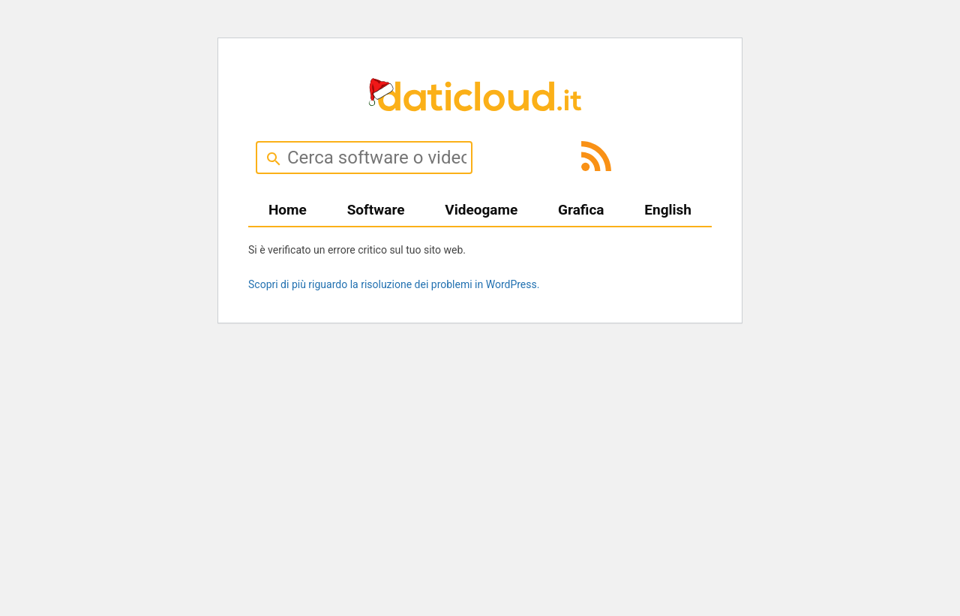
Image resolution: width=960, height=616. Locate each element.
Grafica (581, 209)
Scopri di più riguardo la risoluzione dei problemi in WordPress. (393, 284)
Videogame (481, 209)
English (668, 209)
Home (287, 209)
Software (376, 209)
